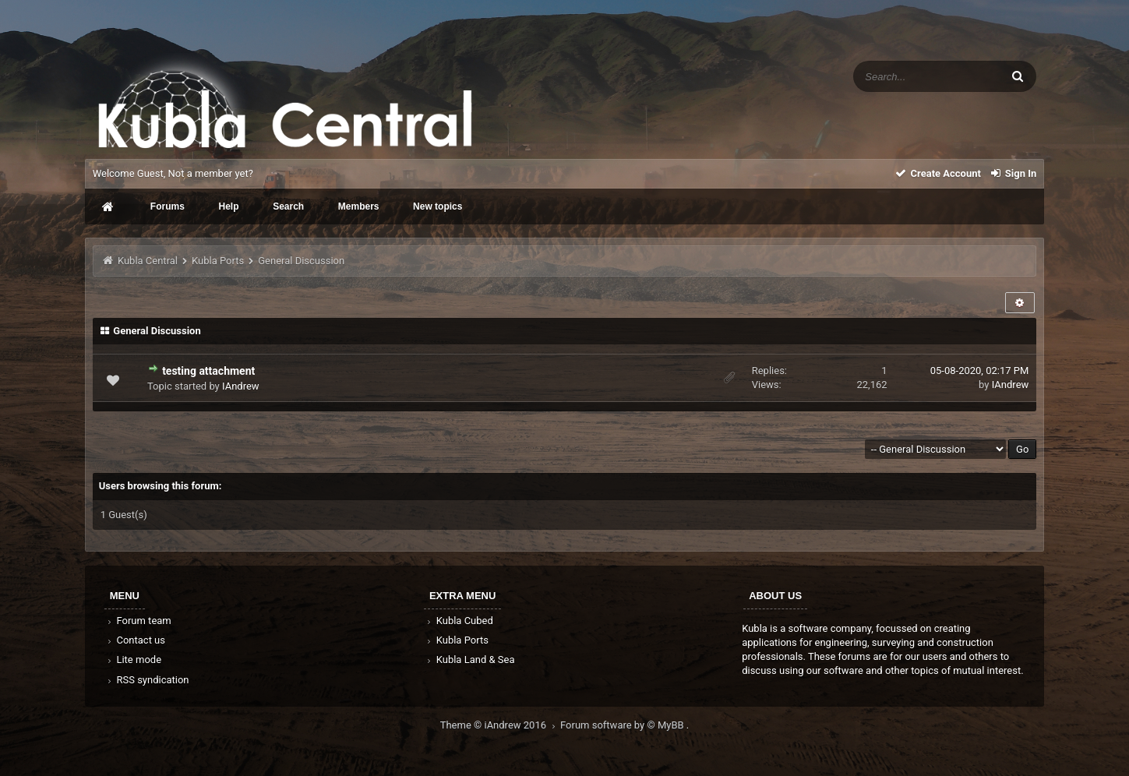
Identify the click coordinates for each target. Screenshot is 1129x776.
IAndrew (240, 386)
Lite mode (133, 659)
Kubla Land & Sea (470, 659)
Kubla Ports (218, 260)
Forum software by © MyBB (623, 725)
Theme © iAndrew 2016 (500, 725)
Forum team (138, 620)
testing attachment (208, 371)
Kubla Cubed (459, 620)
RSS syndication (147, 680)
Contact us (135, 640)
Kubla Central (148, 260)
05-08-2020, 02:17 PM (979, 370)
